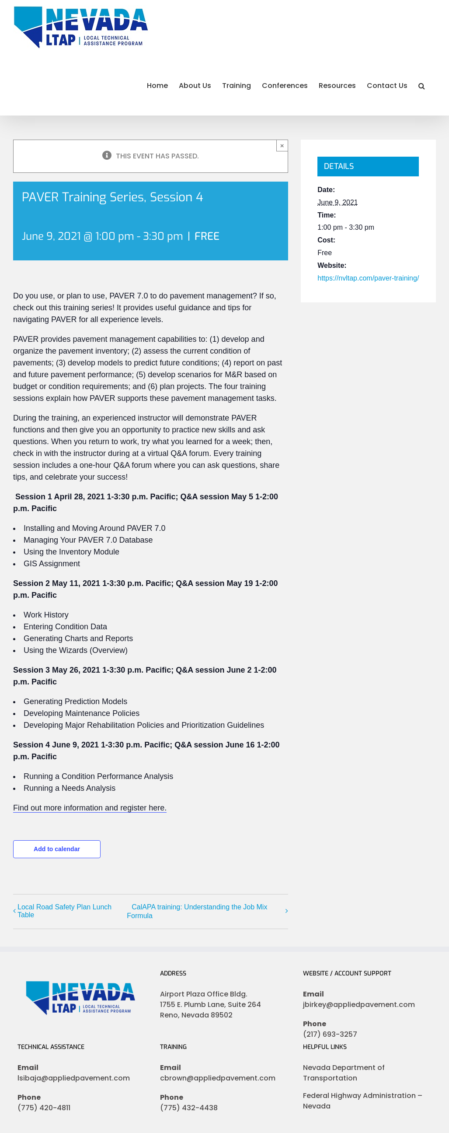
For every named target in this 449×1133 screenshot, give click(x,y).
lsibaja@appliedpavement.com (73, 1078)
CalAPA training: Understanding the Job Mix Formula (197, 911)
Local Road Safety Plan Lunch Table (64, 911)
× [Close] (282, 145)
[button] (421, 85)
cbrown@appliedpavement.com (217, 1078)
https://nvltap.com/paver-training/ (368, 278)
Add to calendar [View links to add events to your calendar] (57, 848)
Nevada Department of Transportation (344, 1073)
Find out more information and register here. (90, 807)
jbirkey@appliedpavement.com (359, 1005)
